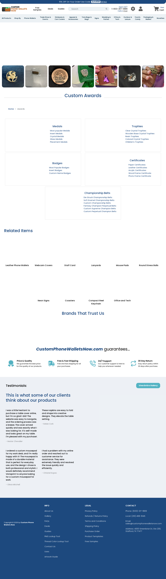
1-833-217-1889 (119, 9)
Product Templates (94, 536)
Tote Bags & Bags (87, 18)
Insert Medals (56, 133)
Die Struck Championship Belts (98, 197)
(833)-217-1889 (139, 511)
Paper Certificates (137, 164)
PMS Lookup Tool (52, 536)
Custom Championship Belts (97, 203)
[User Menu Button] (133, 8)
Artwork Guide (51, 556)
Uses (46, 551)
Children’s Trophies (134, 142)
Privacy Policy (91, 511)
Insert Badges (55, 170)
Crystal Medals (57, 136)
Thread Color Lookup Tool (56, 541)
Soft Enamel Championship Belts (99, 200)
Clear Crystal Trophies (135, 130)
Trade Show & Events (45, 18)
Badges (57, 163)
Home (11, 109)
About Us (48, 511)
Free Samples (37, 8)
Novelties (160, 18)
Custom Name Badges (60, 173)
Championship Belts (97, 193)
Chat (125, 11)
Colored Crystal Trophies (137, 139)
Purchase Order (92, 531)
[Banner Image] (83, 23)
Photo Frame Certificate (140, 176)
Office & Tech (117, 18)
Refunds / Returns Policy (96, 516)
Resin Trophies (132, 136)
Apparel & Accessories (73, 18)
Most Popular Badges (59, 167)
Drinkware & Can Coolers (60, 18)
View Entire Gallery (148, 385)
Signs (97, 18)
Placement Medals (58, 142)
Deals (50, 9)
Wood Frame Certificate (140, 173)
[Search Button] (106, 9)
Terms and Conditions (95, 521)
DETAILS (104, 2)
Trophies (137, 126)
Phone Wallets (30, 18)
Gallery (47, 516)
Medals (57, 126)
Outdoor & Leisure (128, 18)
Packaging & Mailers (148, 18)
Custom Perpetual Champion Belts (100, 211)
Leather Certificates (138, 167)
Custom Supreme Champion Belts (100, 208)
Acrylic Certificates (137, 170)
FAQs (46, 521)
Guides (61, 9)
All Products (6, 18)
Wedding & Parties (106, 18)
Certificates (137, 160)
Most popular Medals (60, 130)
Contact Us (49, 546)
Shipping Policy (92, 526)
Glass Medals (56, 139)
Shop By (17, 18)
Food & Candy (137, 18)
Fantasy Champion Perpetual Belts (100, 206)
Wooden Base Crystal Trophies (139, 133)
